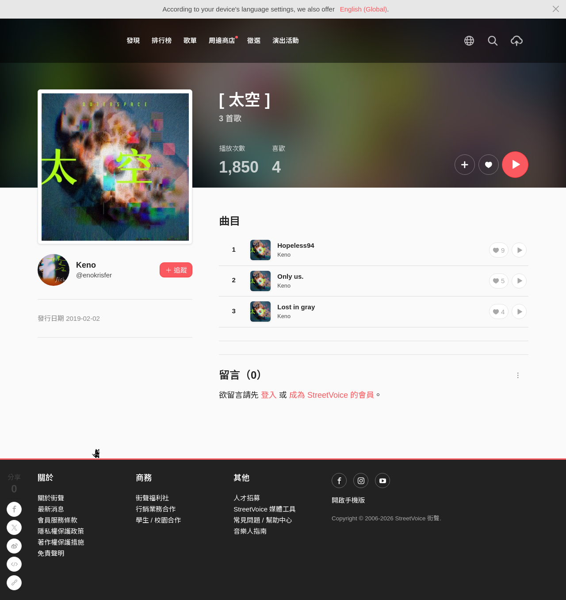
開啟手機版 (348, 500)
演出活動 (285, 40)
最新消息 (51, 509)
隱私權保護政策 (61, 531)
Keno (86, 265)
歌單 (190, 40)
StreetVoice (74, 40)
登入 (269, 395)
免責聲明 (51, 553)
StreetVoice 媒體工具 (264, 509)
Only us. (290, 276)
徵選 (253, 40)
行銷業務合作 (156, 509)
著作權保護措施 (61, 542)
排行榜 (162, 40)
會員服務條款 (57, 520)
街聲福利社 (152, 498)
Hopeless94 (295, 245)
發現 (133, 40)
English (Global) (363, 9)
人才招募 (246, 498)
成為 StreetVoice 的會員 (331, 395)
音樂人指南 (250, 531)
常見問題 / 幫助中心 (262, 520)
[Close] (556, 9)
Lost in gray (296, 307)
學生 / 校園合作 (158, 520)
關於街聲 (51, 498)
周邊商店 (223, 40)
